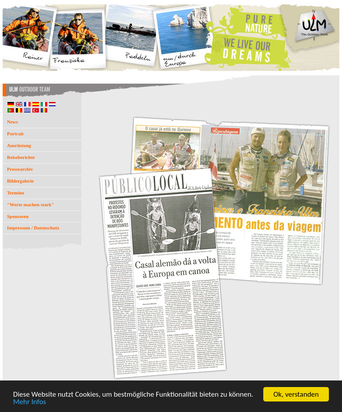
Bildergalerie (20, 180)
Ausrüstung (19, 145)
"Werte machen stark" (30, 204)
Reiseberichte (21, 157)
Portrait (15, 133)
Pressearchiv (20, 169)
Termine (15, 192)
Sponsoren (17, 216)
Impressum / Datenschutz (33, 227)
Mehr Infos (29, 404)
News (12, 121)
